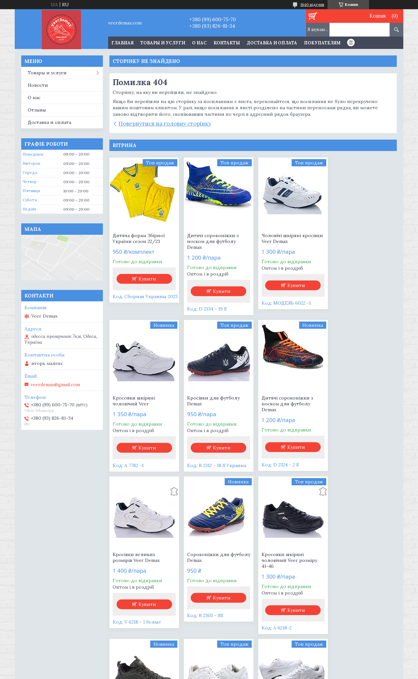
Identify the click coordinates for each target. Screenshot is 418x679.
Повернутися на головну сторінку (165, 123)
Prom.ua (242, 666)
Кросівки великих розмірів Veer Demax (282, 401)
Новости (38, 85)
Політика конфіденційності (249, 672)
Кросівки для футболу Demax (139, 401)
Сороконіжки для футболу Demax (353, 401)
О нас (199, 43)
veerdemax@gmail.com (55, 384)
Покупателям (322, 43)
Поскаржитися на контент (193, 672)
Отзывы (37, 110)
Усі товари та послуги (251, 643)
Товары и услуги (162, 43)
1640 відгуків (312, 4)
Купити (147, 279)
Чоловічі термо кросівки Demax (215, 557)
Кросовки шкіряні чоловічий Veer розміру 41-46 (140, 560)
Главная (122, 43)
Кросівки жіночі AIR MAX (288, 554)
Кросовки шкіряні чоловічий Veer (353, 238)
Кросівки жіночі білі (355, 554)
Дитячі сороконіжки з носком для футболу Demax (211, 241)
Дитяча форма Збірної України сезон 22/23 (139, 238)
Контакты (227, 43)
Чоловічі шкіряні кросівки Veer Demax (289, 238)
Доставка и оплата (272, 43)
